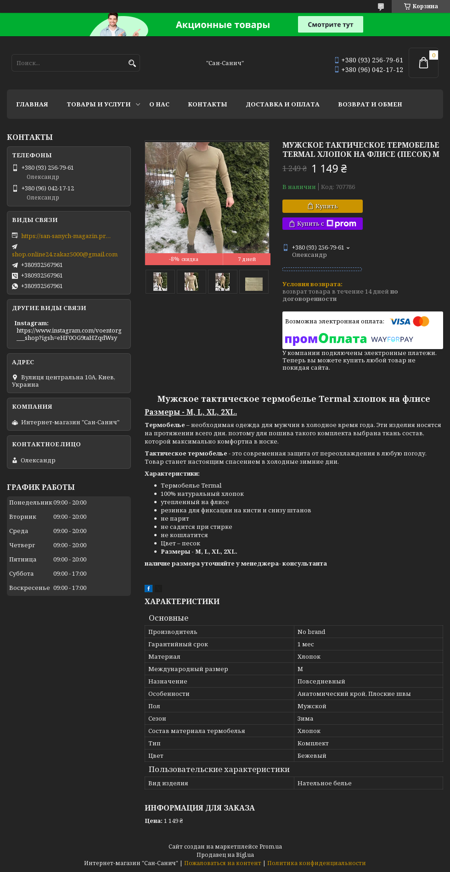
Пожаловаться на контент (222, 863)
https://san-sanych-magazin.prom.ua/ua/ (67, 235)
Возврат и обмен (370, 104)
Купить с (326, 223)
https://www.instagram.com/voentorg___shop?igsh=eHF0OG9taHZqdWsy (69, 334)
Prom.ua (270, 846)
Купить (326, 206)
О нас (159, 104)
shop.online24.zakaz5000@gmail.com (65, 254)
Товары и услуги (99, 104)
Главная (32, 104)
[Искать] (132, 64)
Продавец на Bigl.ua (225, 855)
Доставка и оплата (283, 104)
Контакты (207, 104)
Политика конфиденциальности (316, 863)
